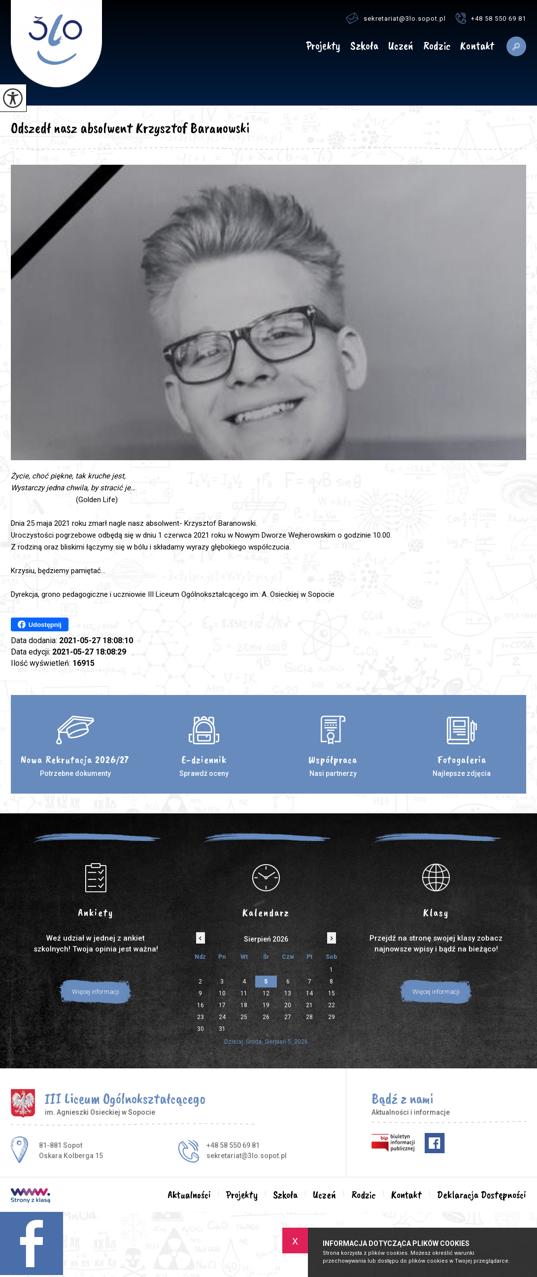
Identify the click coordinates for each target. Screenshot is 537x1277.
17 (222, 1005)
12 (266, 993)
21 (309, 1005)
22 (331, 1005)
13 (287, 993)
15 (331, 993)
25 (243, 1017)
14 (309, 993)
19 (266, 1005)
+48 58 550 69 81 (491, 18)
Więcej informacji (95, 991)
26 (266, 1017)
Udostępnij (40, 624)
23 (200, 1017)
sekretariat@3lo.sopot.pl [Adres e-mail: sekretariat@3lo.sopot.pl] (246, 1156)
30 (200, 1028)
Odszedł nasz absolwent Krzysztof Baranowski (130, 127)
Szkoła (364, 46)
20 (287, 1005)
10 (222, 993)
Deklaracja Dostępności (481, 1194)
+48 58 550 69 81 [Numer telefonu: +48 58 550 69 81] (233, 1145)
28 (309, 1017)
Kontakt (477, 46)
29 (331, 1017)
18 (243, 1005)
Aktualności (287, 46)
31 (222, 1028)
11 (243, 993)
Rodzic (436, 46)
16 (200, 1005)
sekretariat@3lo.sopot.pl (396, 18)
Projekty (323, 46)
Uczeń (400, 46)
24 (222, 1017)
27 (287, 1017)
